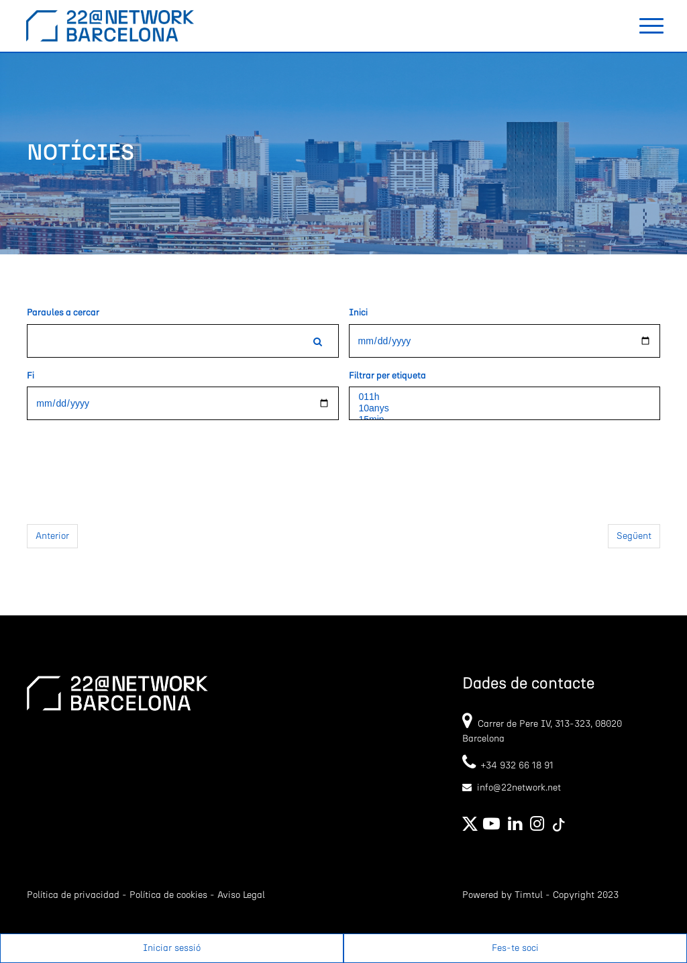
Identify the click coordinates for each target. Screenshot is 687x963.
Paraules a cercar (63, 312)
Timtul (529, 895)
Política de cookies (168, 895)
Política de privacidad (73, 895)
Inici (358, 312)
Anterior (52, 536)
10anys (504, 408)
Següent (634, 536)
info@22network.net (519, 788)
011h (504, 397)
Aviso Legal (241, 895)
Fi (30, 376)
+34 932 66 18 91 (507, 765)
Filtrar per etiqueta (387, 376)
